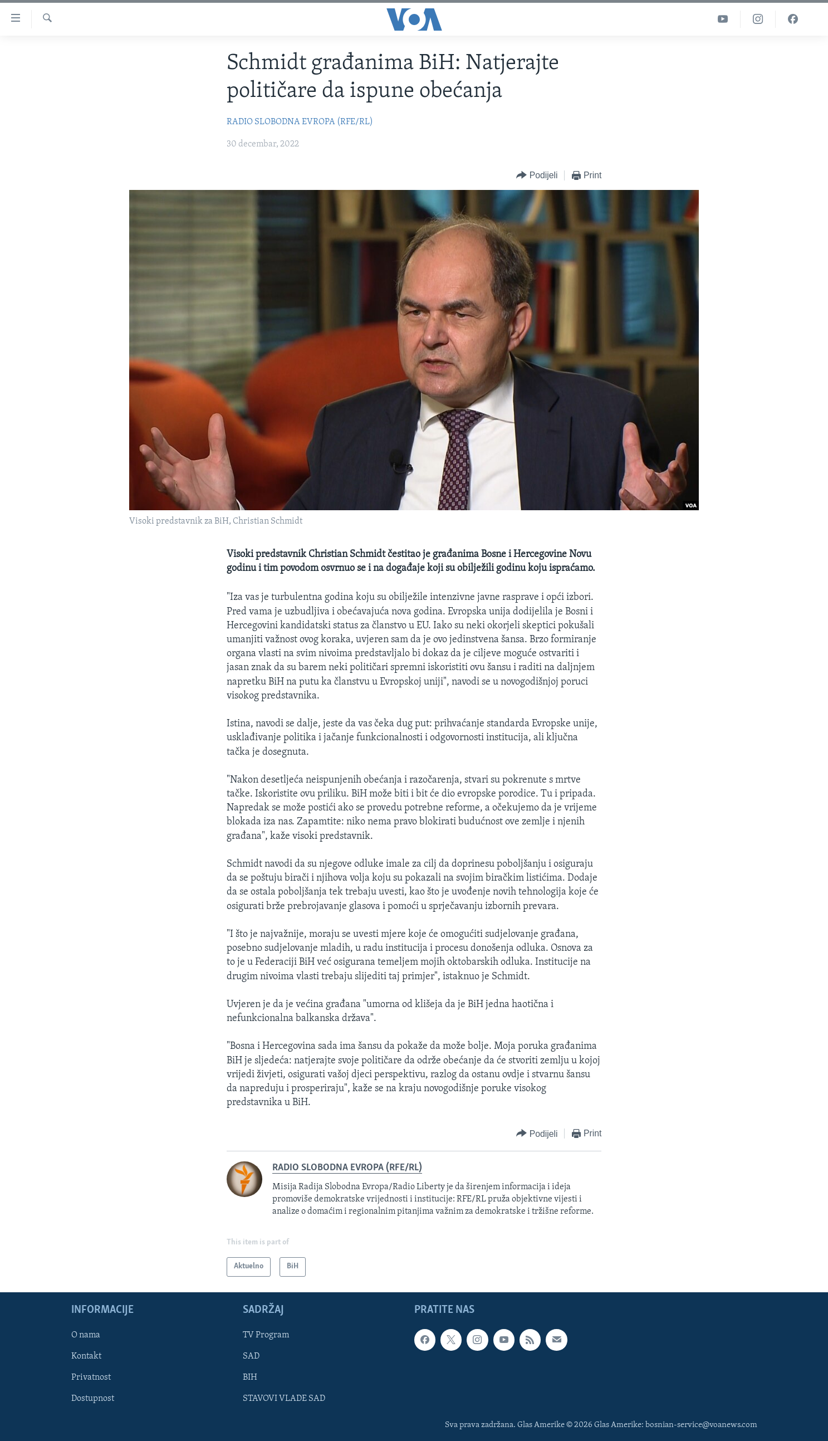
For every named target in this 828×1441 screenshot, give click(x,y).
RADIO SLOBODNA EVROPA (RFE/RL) (300, 122)
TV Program (266, 1335)
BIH (250, 1377)
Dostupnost (92, 1398)
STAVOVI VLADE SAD (284, 1398)
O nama (85, 1335)
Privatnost (91, 1377)
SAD (251, 1356)
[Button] (536, 175)
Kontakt (86, 1356)
